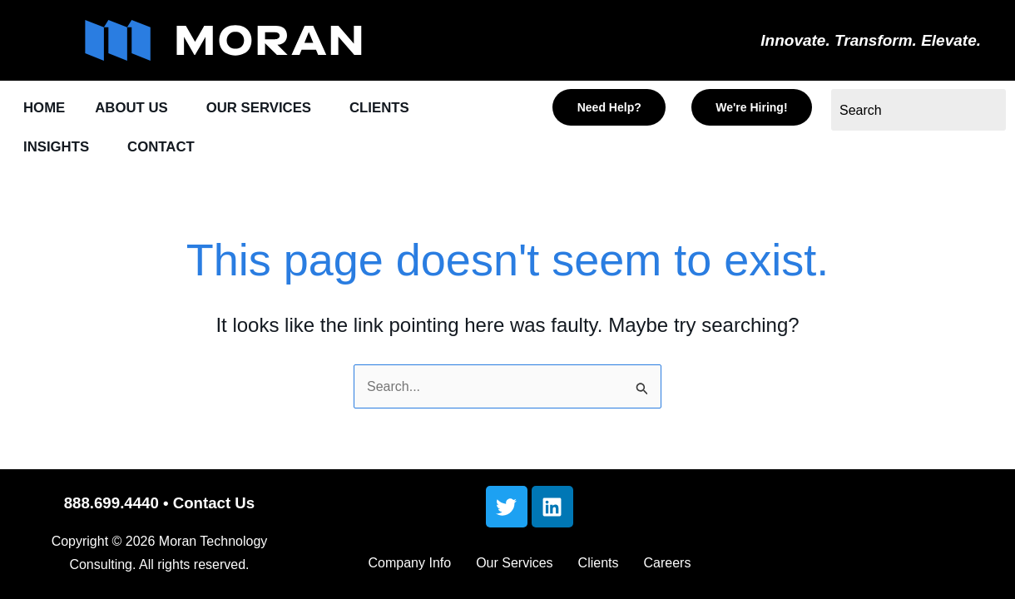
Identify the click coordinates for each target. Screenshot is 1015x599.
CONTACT (162, 148)
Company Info (410, 563)
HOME (44, 108)
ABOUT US (133, 108)
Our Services (514, 563)
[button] (137, 108)
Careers (667, 563)
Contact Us (214, 503)
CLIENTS (383, 108)
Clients (598, 563)
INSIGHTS (56, 148)
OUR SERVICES (261, 108)
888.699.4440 (111, 503)
